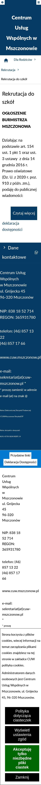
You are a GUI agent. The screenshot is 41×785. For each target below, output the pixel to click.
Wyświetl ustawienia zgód (22, 734)
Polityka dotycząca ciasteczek (22, 715)
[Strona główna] (6, 60)
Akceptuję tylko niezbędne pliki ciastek (22, 758)
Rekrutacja (10, 70)
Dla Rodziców (25, 59)
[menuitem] (20, 455)
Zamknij (22, 777)
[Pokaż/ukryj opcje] (2, 2)
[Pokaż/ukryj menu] (38, 2)
